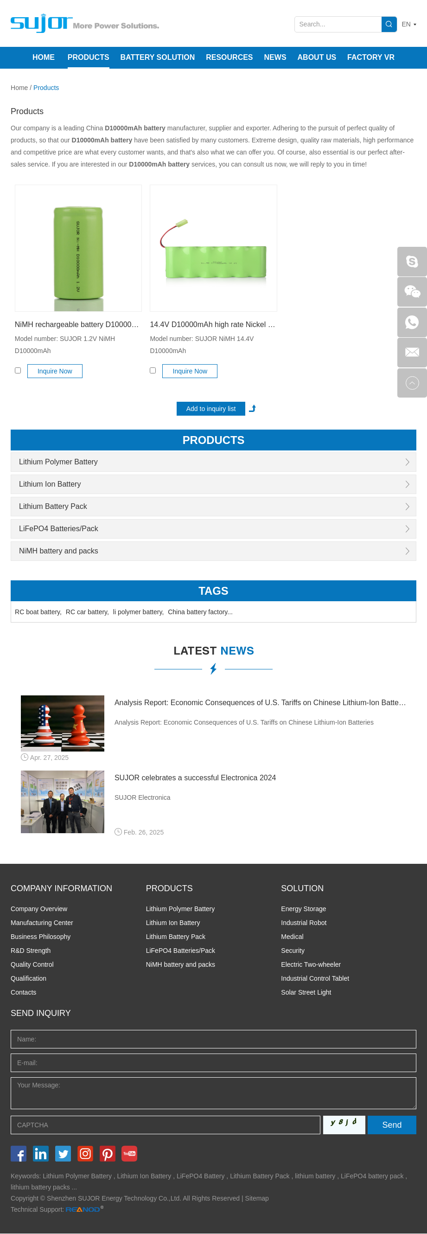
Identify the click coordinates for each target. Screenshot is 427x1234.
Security (293, 951)
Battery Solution (158, 57)
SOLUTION (302, 888)
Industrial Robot (303, 923)
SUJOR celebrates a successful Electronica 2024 (195, 778)
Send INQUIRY (41, 1013)
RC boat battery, (38, 612)
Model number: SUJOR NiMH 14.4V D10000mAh (202, 344)
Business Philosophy (40, 937)
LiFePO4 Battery (201, 1176)
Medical (292, 937)
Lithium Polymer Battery (58, 462)
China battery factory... (200, 612)
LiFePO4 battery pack (372, 1176)
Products (88, 57)
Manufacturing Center (42, 923)
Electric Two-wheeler (311, 965)
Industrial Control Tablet (315, 979)
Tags (213, 591)
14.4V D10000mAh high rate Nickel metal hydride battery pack (213, 324)
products (213, 440)
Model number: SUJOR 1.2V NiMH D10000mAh (65, 344)
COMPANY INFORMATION (61, 888)
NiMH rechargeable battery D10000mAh (78, 324)
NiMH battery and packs (58, 551)
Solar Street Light (306, 992)
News (275, 57)
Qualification (28, 979)
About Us (317, 57)
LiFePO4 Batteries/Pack (58, 529)
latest (213, 652)
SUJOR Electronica (143, 797)
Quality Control (32, 965)
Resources (229, 57)
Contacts (23, 992)
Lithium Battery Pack (53, 506)
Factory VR (371, 57)
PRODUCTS (169, 888)
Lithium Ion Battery (50, 484)
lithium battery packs (40, 1187)
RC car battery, (87, 612)
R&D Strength (31, 951)
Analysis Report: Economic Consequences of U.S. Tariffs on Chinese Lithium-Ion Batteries (260, 703)
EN (406, 24)
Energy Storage (303, 909)
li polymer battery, (138, 612)
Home (43, 57)
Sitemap (257, 1198)
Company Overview (39, 909)
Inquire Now (55, 371)
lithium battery (315, 1176)
